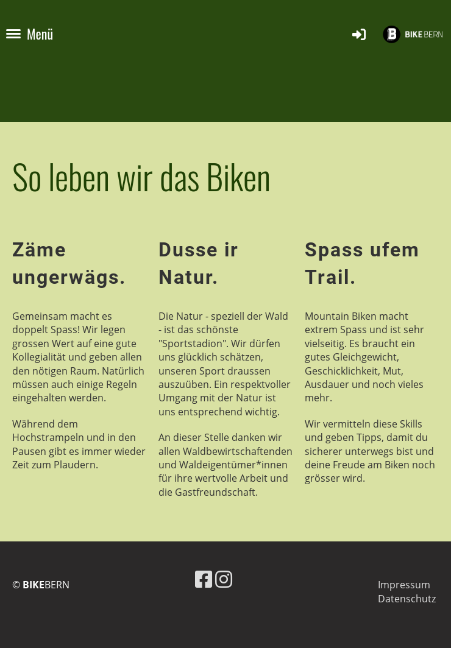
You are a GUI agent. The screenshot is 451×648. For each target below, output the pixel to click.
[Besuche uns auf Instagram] (223, 579)
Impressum (404, 584)
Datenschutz (407, 598)
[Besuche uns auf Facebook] (203, 579)
